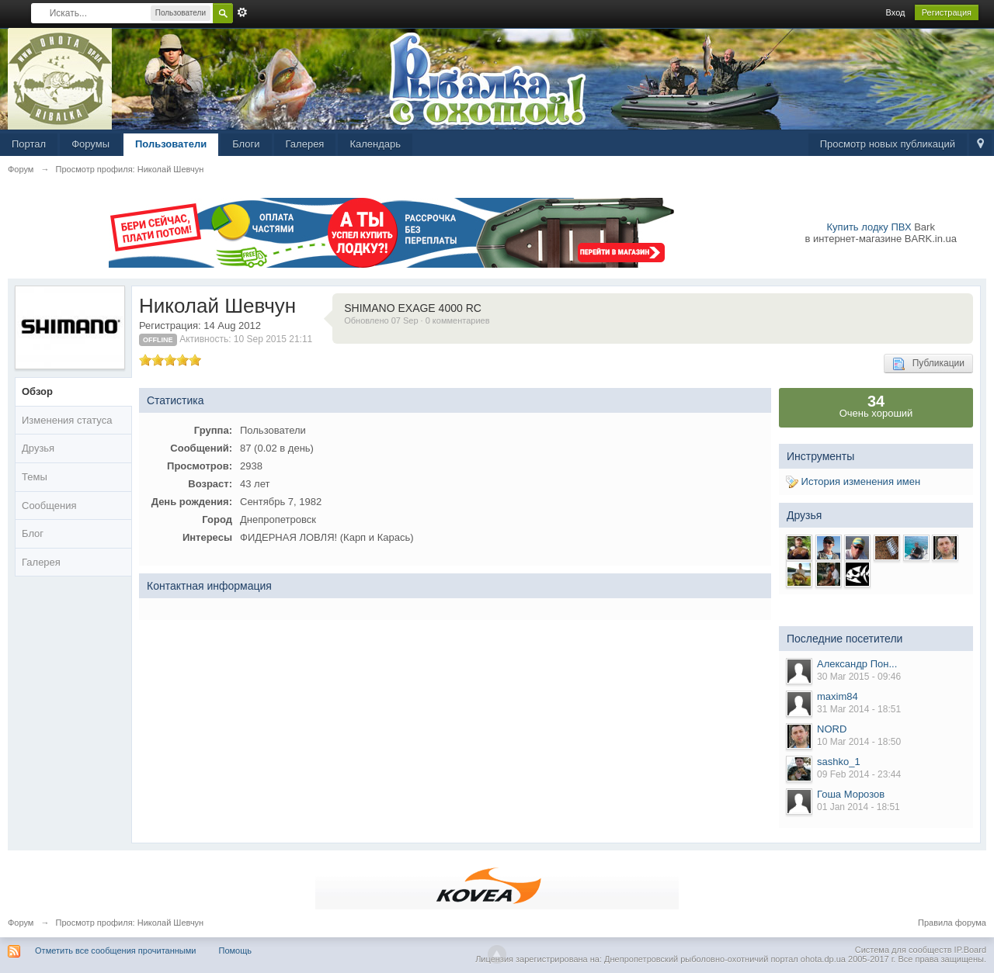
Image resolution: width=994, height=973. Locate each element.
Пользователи (171, 144)
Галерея (305, 144)
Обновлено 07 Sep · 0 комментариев (416, 320)
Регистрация (946, 12)
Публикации (928, 364)
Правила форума (952, 922)
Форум (20, 922)
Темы (34, 477)
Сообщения (49, 505)
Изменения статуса (67, 420)
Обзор (37, 391)
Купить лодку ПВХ (869, 227)
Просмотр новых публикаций (887, 144)
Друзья (38, 448)
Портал (29, 144)
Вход (895, 12)
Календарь (375, 144)
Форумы (90, 144)
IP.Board (970, 949)
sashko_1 (838, 761)
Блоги (245, 144)
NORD (831, 729)
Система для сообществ (903, 949)
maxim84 (837, 696)
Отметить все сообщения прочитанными (115, 950)
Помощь (235, 950)
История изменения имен (853, 481)
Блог (32, 533)
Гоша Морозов (851, 794)
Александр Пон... (857, 664)
